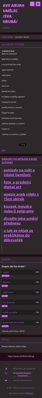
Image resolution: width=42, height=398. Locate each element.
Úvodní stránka (7, 37)
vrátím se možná (10, 312)
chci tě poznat (9, 302)
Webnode (29, 393)
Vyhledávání (32, 4)
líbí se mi (6, 282)
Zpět (3, 150)
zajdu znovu (8, 292)
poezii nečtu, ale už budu (13, 322)
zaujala (6, 272)
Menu (38, 4)
